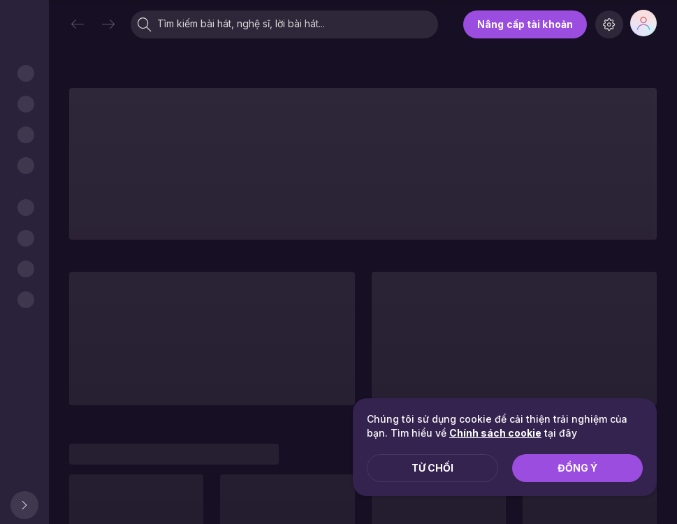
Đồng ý (577, 468)
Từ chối (432, 468)
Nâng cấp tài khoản (525, 24)
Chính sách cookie (495, 433)
